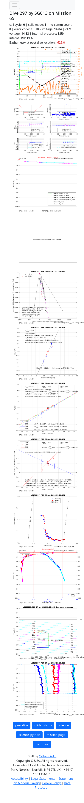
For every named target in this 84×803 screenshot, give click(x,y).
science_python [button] (29, 735)
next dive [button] (42, 744)
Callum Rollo (47, 756)
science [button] (63, 725)
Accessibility (20, 779)
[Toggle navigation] (14, 5)
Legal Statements (43, 779)
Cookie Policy (51, 783)
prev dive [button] (21, 725)
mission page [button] (56, 735)
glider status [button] (43, 725)
